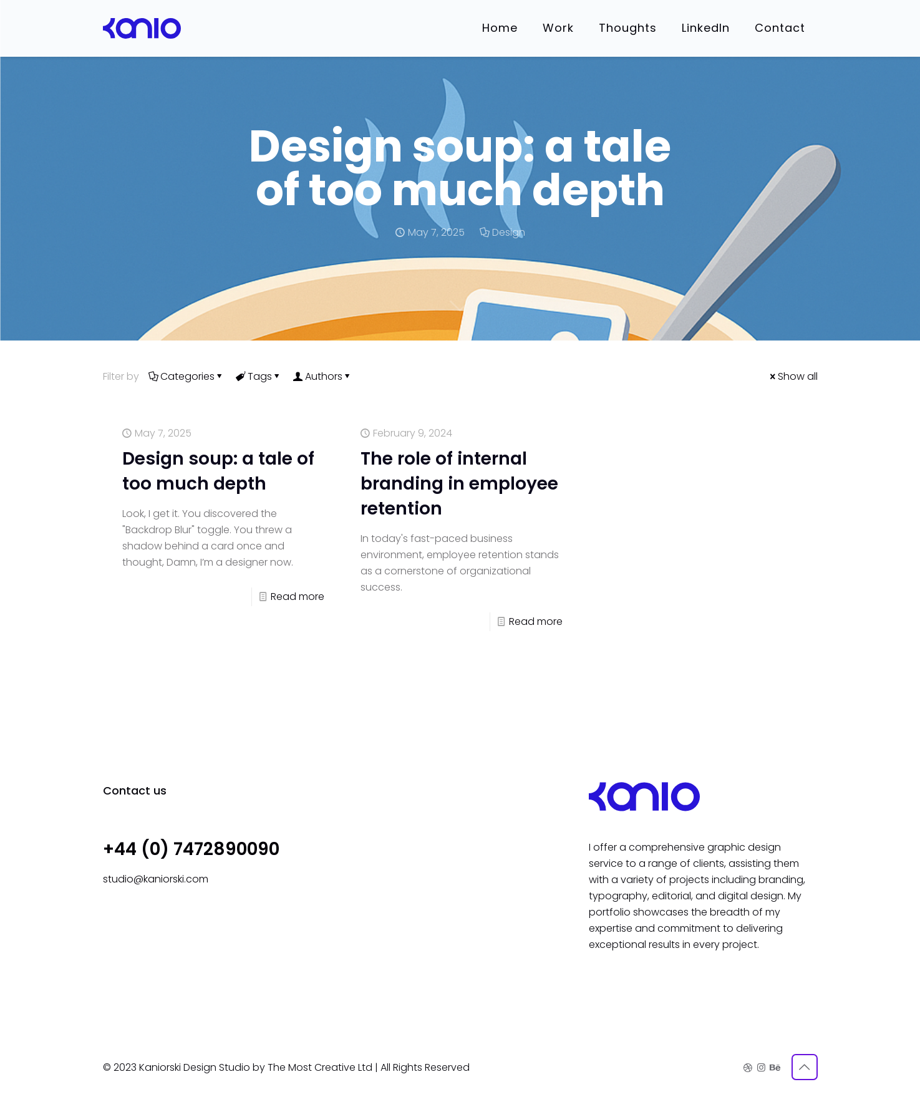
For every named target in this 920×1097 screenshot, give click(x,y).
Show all (793, 376)
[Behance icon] (774, 1067)
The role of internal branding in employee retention (459, 484)
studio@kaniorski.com (155, 879)
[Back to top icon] (805, 1067)
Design (508, 232)
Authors (322, 376)
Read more (297, 596)
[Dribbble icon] (748, 1067)
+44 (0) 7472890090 (191, 849)
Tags (259, 376)
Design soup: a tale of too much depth (218, 471)
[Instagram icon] (761, 1067)
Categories (186, 376)
